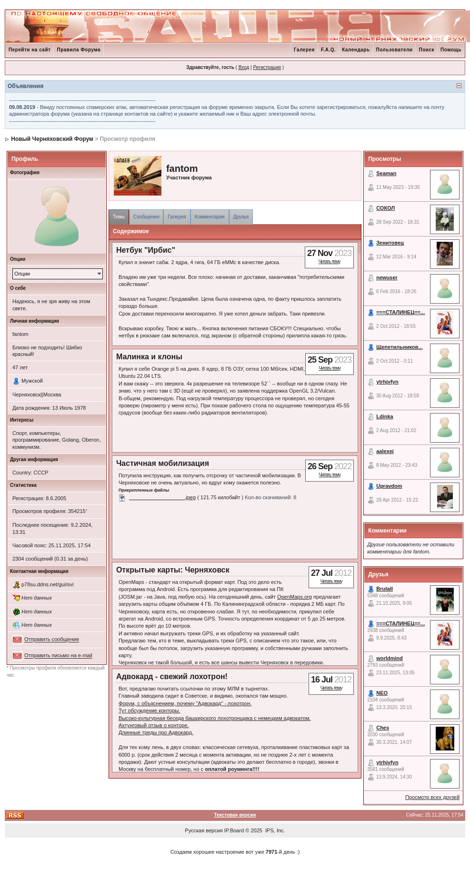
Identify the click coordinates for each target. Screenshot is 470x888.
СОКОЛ (385, 208)
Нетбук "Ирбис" (145, 250)
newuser (387, 277)
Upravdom (389, 486)
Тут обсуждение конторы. (149, 710)
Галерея (304, 49)
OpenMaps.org (294, 597)
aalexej (385, 451)
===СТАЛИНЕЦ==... (400, 312)
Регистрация (266, 67)
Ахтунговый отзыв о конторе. (154, 725)
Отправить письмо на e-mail (58, 656)
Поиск (426, 49)
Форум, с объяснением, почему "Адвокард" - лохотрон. (185, 703)
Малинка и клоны (149, 357)
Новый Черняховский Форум (52, 139)
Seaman (386, 173)
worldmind (389, 658)
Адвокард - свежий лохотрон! (172, 676)
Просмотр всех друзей (432, 797)
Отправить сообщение (51, 639)
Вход (244, 67)
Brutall (384, 589)
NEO (382, 693)
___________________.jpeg (162, 497)
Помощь (450, 49)
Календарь (356, 49)
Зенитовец (390, 243)
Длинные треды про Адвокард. (156, 732)
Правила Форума (78, 49)
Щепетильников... (399, 347)
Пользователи (394, 49)
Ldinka (384, 416)
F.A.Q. (328, 49)
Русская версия (203, 830)
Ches (382, 727)
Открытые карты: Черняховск (173, 570)
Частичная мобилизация (162, 463)
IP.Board (234, 830)
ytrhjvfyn (387, 382)
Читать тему (329, 261)
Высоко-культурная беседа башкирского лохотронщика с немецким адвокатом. (215, 718)
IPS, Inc (274, 830)
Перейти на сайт (30, 49)
